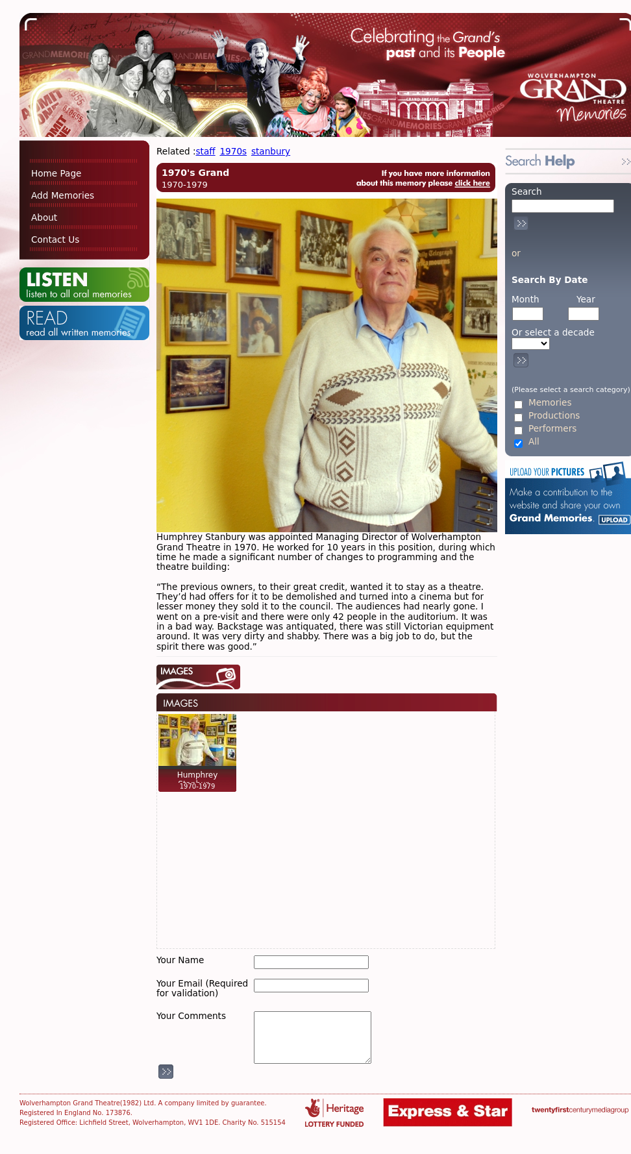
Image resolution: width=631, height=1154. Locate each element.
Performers (552, 429)
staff (206, 151)
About (44, 217)
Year (585, 299)
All (533, 442)
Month (525, 299)
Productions (554, 416)
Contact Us (55, 239)
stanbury (270, 151)
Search (527, 191)
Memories (549, 403)
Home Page (56, 173)
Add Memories (62, 195)
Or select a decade (553, 333)
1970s (233, 151)
